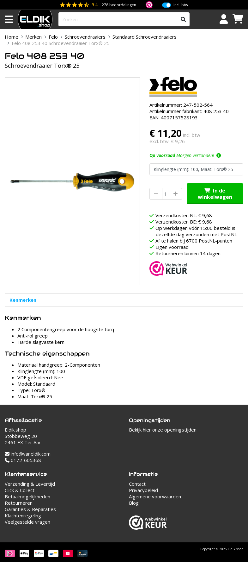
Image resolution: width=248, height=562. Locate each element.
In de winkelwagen (215, 193)
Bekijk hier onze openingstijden (163, 429)
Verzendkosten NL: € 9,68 (183, 215)
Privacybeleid (143, 490)
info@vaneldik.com (28, 454)
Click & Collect (19, 490)
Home (11, 37)
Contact (137, 484)
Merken (33, 37)
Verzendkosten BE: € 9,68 (183, 221)
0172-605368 (23, 460)
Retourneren (19, 503)
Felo (53, 37)
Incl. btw (180, 5)
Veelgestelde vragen (27, 522)
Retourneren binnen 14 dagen (188, 253)
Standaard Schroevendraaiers (144, 37)
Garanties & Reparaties (30, 509)
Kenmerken (22, 300)
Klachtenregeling (23, 515)
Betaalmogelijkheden (27, 496)
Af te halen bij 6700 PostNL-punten (193, 240)
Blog (134, 503)
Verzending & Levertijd (30, 484)
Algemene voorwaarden (155, 496)
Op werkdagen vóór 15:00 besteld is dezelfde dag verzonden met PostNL (196, 231)
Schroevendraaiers (85, 37)
